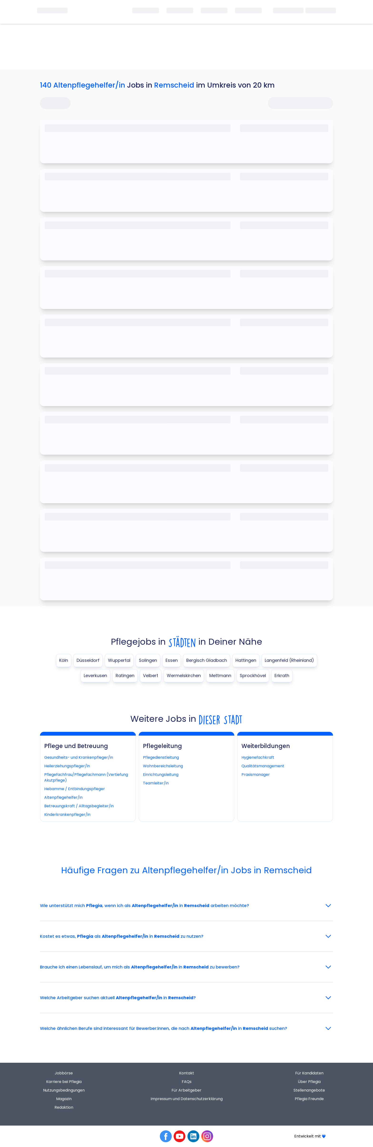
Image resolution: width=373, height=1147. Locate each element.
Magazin (64, 1099)
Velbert (150, 675)
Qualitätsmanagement (262, 766)
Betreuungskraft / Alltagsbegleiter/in (79, 806)
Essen (172, 660)
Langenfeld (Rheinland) (289, 660)
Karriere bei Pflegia (64, 1081)
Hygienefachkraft (257, 757)
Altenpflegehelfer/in (63, 797)
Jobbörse (64, 1073)
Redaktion (63, 1107)
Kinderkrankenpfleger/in (67, 814)
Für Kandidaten (309, 1073)
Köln (63, 660)
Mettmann (220, 675)
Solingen (148, 660)
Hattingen (246, 660)
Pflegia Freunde (309, 1099)
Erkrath (282, 675)
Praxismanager (255, 774)
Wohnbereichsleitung (163, 766)
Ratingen (125, 675)
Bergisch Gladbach (206, 660)
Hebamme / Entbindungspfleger (74, 789)
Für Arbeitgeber (186, 1090)
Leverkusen (95, 675)
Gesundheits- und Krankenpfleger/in (78, 757)
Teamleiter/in (156, 783)
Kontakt (186, 1073)
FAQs (186, 1081)
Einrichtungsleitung (160, 774)
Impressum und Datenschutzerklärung (187, 1099)
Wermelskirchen (184, 675)
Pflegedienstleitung (161, 757)
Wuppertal (119, 660)
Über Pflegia (309, 1081)
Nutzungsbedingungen (64, 1090)
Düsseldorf (88, 660)
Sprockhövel (253, 675)
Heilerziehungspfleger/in (67, 766)
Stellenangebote (309, 1090)
